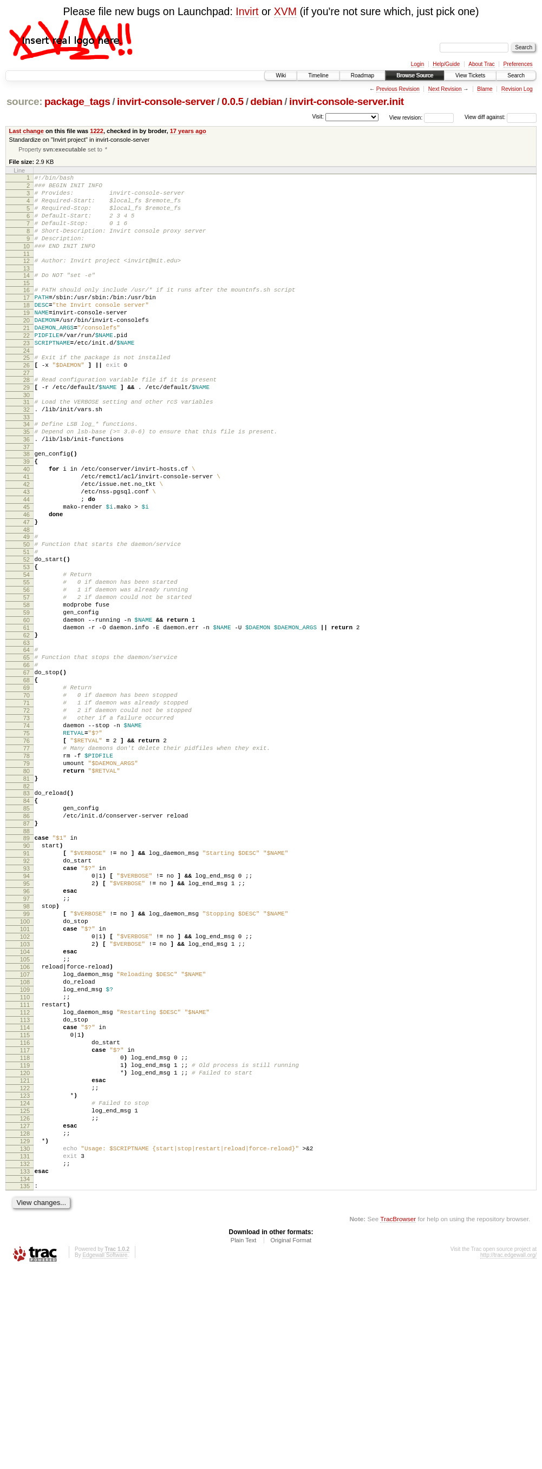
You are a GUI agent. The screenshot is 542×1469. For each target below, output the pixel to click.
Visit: (318, 117)
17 (26, 320)
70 (26, 792)
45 (26, 566)
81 (26, 893)
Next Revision (445, 89)
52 (26, 628)
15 (26, 303)
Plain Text (244, 1439)
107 (25, 1128)
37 (26, 495)
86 (26, 937)
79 (26, 875)
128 (25, 1321)
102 (25, 1082)
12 (26, 278)
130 (25, 1339)
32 (26, 451)
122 (25, 1266)
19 (26, 338)
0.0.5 (232, 101)
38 (26, 502)
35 (26, 476)
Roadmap (362, 75)
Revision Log (517, 89)
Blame (484, 89)
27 (26, 409)
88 (26, 955)
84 (26, 918)
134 (25, 1376)
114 (25, 1192)
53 (26, 638)
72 (26, 810)
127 (25, 1312)
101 (25, 1073)
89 (26, 962)
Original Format (290, 1439)
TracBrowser (398, 1417)
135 (25, 1383)
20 (26, 347)
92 (26, 990)
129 (25, 1330)
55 (26, 656)
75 (26, 838)
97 (26, 1036)
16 (26, 310)
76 (26, 847)
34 (26, 467)
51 (26, 619)
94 (26, 1008)
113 (25, 1183)
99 (26, 1054)
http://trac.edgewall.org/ (508, 1454)
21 (26, 356)
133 (25, 1367)
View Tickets (470, 75)
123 (25, 1275)
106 (25, 1119)
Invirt (247, 11)
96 (26, 1027)
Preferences (518, 64)
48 (26, 594)
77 (26, 856)
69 (26, 783)
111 (25, 1165)
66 (26, 755)
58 (26, 684)
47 (26, 585)
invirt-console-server (166, 101)
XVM (285, 11)
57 (26, 674)
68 (26, 773)
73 (26, 819)
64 (26, 737)
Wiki (281, 75)
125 (25, 1293)
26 (26, 400)
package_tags (77, 101)
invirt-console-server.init (346, 101)
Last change (26, 131)
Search (516, 75)
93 (26, 999)
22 (26, 366)
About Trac (481, 64)
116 (25, 1211)
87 (26, 946)
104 (25, 1100)
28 (26, 416)
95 (26, 1018)
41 (26, 529)
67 (26, 764)
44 (26, 557)
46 (26, 575)
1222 (96, 131)
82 (26, 902)
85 (26, 928)
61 (26, 711)
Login (417, 64)
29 (26, 426)
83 (26, 909)
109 (25, 1146)
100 (25, 1063)
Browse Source (414, 75)
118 (25, 1229)
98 (26, 1045)
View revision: (406, 117)
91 (26, 981)
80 (26, 884)
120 (25, 1247)
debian (266, 101)
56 (26, 665)
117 (25, 1220)
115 (25, 1201)
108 (25, 1137)
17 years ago (188, 131)
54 (26, 647)
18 (26, 329)
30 (26, 435)
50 (26, 610)
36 (26, 486)
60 (26, 702)
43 (26, 548)
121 (25, 1257)
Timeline (318, 75)
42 (26, 539)
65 (26, 746)
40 (26, 520)
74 (26, 829)
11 (26, 271)
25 (26, 391)
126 (25, 1303)
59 (26, 693)
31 (26, 442)
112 (25, 1174)
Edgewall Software (104, 1454)
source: (24, 101)
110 (25, 1155)
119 (25, 1238)
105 (25, 1109)
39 (26, 511)
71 (26, 801)
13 (26, 287)
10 (26, 262)
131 (25, 1349)
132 (25, 1358)
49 (26, 601)
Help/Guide (446, 64)
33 (26, 460)
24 (26, 384)
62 (26, 720)
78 (26, 865)
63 (26, 730)
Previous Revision (398, 89)
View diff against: (501, 117)
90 (26, 972)
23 (26, 375)
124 (25, 1284)
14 (26, 294)
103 (25, 1091)
